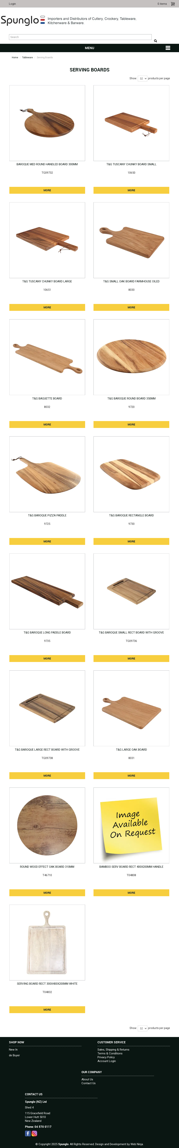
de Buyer (14, 1055)
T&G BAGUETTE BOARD (47, 398)
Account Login (107, 1061)
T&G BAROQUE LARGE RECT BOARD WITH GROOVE (47, 749)
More (47, 190)
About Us (87, 1079)
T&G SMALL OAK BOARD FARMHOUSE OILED (131, 281)
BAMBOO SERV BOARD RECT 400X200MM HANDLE (131, 866)
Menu (89, 48)
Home (15, 57)
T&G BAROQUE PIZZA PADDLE (47, 515)
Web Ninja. (137, 1144)
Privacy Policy (106, 1057)
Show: (133, 78)
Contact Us (88, 1083)
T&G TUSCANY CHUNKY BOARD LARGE (47, 281)
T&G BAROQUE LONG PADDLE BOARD (47, 632)
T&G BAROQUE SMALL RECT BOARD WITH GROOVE (131, 632)
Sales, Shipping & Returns (113, 1049)
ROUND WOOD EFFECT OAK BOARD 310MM (47, 866)
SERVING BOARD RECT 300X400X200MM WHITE (47, 983)
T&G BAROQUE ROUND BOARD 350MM (131, 398)
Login (12, 4)
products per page (159, 78)
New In (13, 1049)
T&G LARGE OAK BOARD (131, 749)
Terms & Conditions (110, 1053)
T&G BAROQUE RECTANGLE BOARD (131, 515)
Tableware (27, 57)
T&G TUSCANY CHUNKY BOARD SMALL (131, 164)
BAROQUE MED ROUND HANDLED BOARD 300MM (47, 164)
